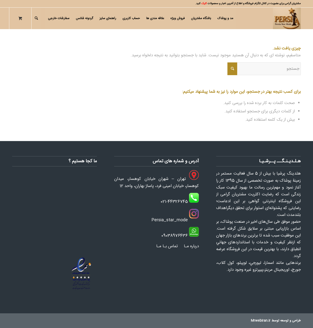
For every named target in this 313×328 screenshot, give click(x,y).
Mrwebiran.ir (260, 320)
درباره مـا (191, 246)
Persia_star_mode (169, 220)
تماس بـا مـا (167, 246)
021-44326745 (174, 201)
